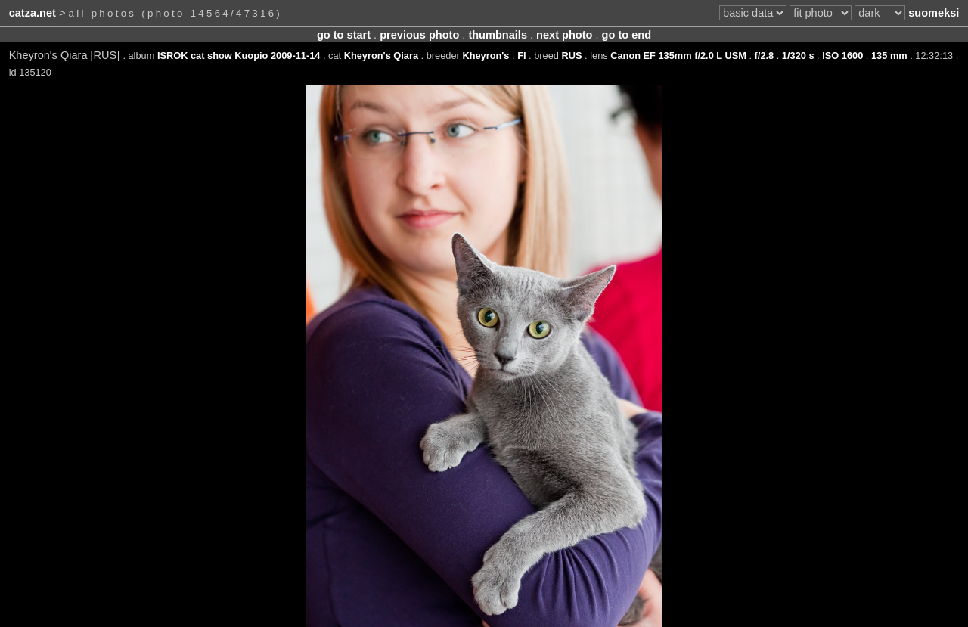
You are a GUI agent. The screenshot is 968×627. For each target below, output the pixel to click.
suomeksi (933, 13)
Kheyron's (485, 55)
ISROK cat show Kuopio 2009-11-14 (238, 55)
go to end (626, 35)
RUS (571, 55)
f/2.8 (764, 55)
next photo (564, 35)
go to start (344, 35)
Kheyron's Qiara (381, 55)
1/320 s (798, 55)
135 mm (889, 55)
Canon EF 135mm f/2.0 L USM (678, 55)
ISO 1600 (842, 55)
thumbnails (497, 35)
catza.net (32, 13)
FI (521, 55)
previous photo (419, 35)
